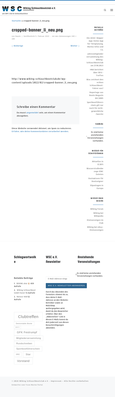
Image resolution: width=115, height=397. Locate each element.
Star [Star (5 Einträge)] (28, 354)
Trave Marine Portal (34, 385)
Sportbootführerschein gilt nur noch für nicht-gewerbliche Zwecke (95, 108)
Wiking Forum (96, 209)
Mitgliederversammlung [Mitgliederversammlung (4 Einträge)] (28, 338)
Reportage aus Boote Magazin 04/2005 (96, 95)
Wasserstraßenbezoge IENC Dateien (94, 171)
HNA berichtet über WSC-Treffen (96, 72)
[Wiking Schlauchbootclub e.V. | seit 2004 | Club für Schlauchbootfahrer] (12, 8)
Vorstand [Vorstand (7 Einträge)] (23, 361)
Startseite (16, 20)
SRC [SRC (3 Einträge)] (18, 354)
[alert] (94, 136)
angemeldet (32, 112)
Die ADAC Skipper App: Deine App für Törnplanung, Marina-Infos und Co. (95, 44)
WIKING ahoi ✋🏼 (23, 283)
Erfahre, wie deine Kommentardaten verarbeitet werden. (40, 131)
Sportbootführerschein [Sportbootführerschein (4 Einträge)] (28, 349)
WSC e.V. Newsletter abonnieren (66, 286)
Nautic (18, 36)
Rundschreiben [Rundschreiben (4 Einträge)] (24, 343)
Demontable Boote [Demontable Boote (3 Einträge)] (24, 323)
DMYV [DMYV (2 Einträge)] (17, 327)
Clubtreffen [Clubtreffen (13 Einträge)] (28, 316)
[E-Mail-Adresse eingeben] (57, 278)
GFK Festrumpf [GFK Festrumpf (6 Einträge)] (27, 332)
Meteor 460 (22, 297)
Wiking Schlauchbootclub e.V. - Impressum (40, 381)
